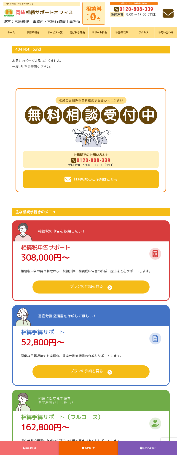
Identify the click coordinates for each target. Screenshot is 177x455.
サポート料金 (99, 32)
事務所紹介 (33, 32)
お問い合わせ (165, 32)
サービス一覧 (55, 32)
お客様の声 (121, 32)
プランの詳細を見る (86, 286)
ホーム (11, 32)
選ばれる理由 (77, 32)
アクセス (144, 32)
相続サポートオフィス (38, 12)
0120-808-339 (133, 9)
